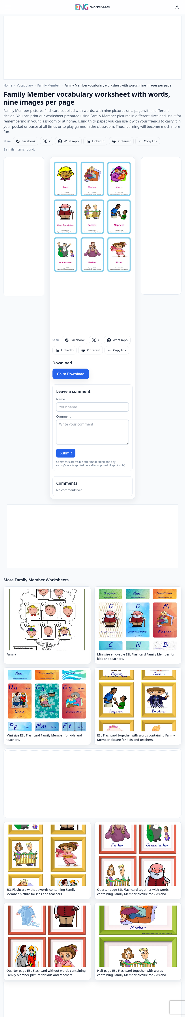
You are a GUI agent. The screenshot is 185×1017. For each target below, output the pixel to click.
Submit (66, 453)
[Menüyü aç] (8, 7)
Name (60, 399)
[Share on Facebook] (25, 141)
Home (8, 85)
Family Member (48, 85)
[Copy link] (147, 141)
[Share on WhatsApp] (68, 141)
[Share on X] (46, 141)
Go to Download (70, 373)
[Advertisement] (92, 47)
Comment (63, 416)
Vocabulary (25, 85)
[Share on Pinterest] (121, 141)
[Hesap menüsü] (177, 7)
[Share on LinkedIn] (95, 141)
